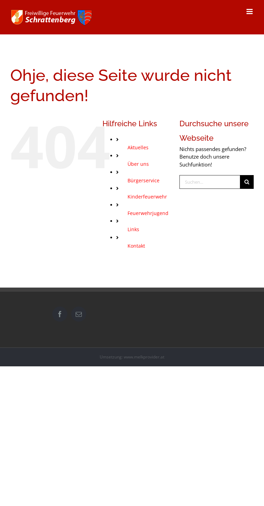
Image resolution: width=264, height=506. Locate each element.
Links (133, 229)
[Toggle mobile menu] (250, 11)
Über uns (138, 164)
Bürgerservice (144, 180)
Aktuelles (138, 147)
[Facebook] (59, 314)
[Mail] (78, 314)
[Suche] (247, 182)
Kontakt (136, 246)
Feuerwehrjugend (148, 213)
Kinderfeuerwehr (147, 196)
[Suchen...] (209, 182)
